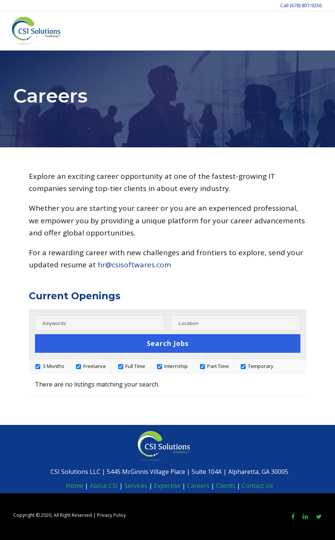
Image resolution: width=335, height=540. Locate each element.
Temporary (257, 366)
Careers (198, 486)
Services (136, 486)
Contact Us (257, 486)
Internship (172, 366)
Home (74, 486)
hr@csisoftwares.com (134, 265)
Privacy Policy (111, 515)
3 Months (49, 366)
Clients (225, 486)
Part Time (214, 366)
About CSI (103, 486)
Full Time (131, 366)
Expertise (167, 486)
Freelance (91, 366)
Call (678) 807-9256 (301, 5)
